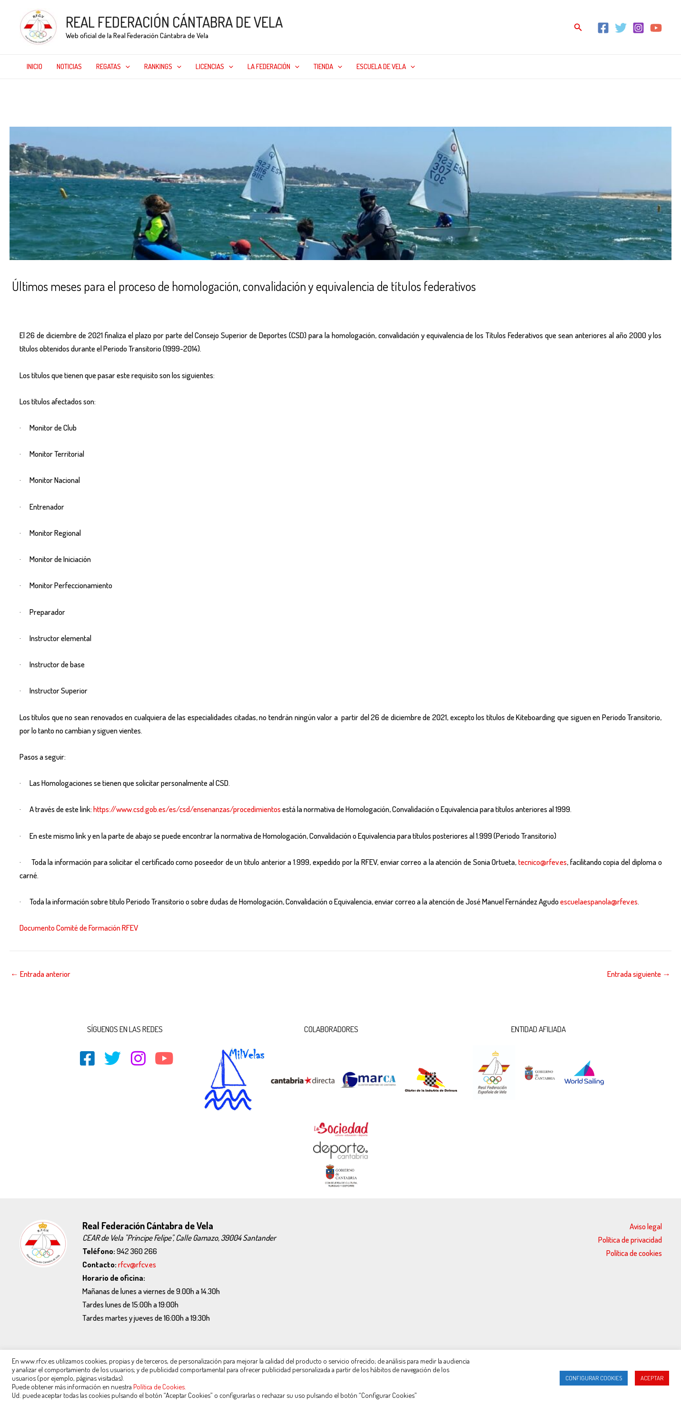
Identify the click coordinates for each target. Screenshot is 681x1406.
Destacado (87, 306)
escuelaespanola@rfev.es (599, 901)
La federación (273, 67)
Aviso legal (646, 1226)
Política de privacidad (630, 1240)
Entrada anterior (40, 974)
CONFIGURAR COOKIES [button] (593, 1378)
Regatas (113, 67)
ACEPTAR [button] (652, 1378)
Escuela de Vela (385, 67)
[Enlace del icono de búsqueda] (578, 27)
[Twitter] (621, 28)
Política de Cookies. (159, 1386)
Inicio (34, 66)
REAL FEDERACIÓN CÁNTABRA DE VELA (174, 22)
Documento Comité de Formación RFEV (79, 928)
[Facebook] (603, 28)
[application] (125, 67)
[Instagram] (638, 28)
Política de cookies (634, 1253)
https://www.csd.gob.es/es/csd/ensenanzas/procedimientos (187, 809)
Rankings (162, 67)
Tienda (328, 67)
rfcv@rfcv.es (137, 1264)
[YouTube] (656, 28)
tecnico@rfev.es (542, 862)
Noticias (69, 66)
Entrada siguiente (639, 974)
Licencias (214, 67)
